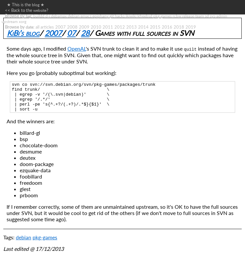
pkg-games (162, 15)
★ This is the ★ (24, 4)
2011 (108, 27)
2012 (119, 27)
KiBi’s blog (23, 33)
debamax (59, 15)
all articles (45, 27)
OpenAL (76, 48)
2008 (72, 27)
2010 (96, 27)
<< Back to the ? (26, 10)
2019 (190, 27)
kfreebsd (144, 15)
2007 (60, 27)
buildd (38, 15)
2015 (155, 27)
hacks (120, 15)
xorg (22, 21)
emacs (86, 15)
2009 (84, 27)
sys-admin (218, 15)
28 (85, 33)
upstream (10, 21)
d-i (47, 15)
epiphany (100, 15)
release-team (193, 15)
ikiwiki (131, 15)
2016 (167, 27)
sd (207, 15)
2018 (179, 27)
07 (71, 33)
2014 (143, 27)
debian (74, 15)
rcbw (177, 15)
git (112, 15)
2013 (131, 27)
